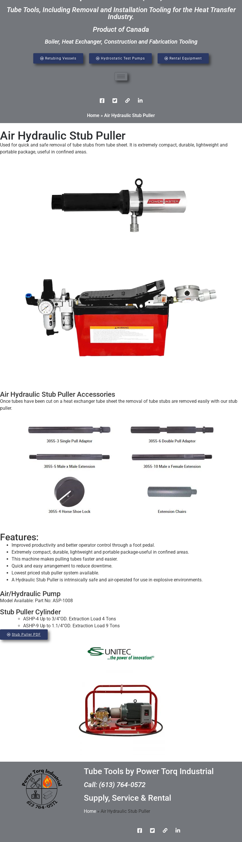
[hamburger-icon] (121, 76)
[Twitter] (114, 100)
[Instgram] (140, 100)
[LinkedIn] (127, 100)
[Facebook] (102, 100)
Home (93, 115)
